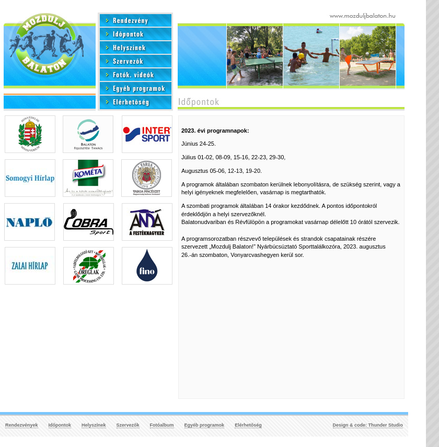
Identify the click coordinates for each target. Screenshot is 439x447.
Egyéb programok (204, 425)
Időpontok (60, 425)
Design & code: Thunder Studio (368, 425)
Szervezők (128, 425)
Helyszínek (94, 425)
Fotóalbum (162, 425)
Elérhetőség (248, 425)
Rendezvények (21, 425)
